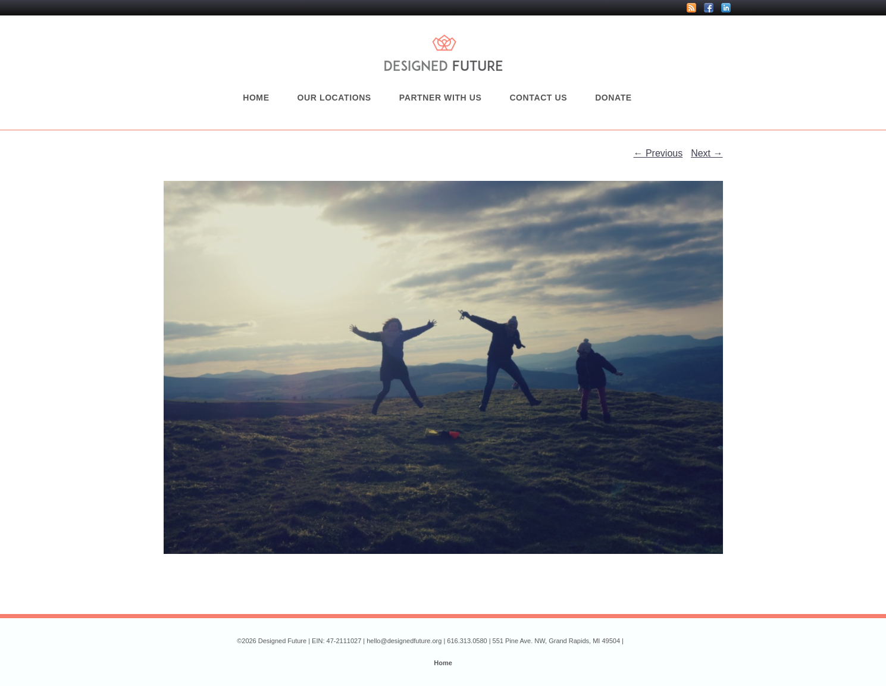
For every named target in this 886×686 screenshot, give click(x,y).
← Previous (658, 153)
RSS (691, 7)
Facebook (708, 7)
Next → (706, 153)
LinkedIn (726, 7)
